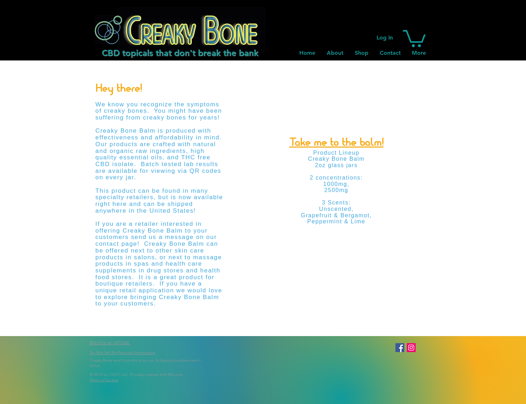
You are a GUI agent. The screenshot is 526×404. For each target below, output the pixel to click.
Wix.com (175, 374)
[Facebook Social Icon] (399, 347)
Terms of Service (104, 379)
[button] (414, 37)
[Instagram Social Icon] (411, 347)
